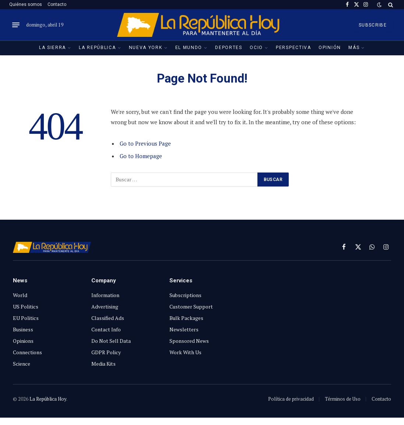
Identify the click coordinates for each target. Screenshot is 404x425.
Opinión (330, 47)
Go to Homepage (141, 156)
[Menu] (16, 25)
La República (97, 47)
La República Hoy (47, 399)
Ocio (256, 47)
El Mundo (189, 47)
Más (353, 47)
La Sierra (52, 47)
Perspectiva (293, 47)
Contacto (57, 4)
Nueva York (145, 47)
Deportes (228, 47)
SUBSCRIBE (373, 25)
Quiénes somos (25, 4)
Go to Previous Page (145, 143)
